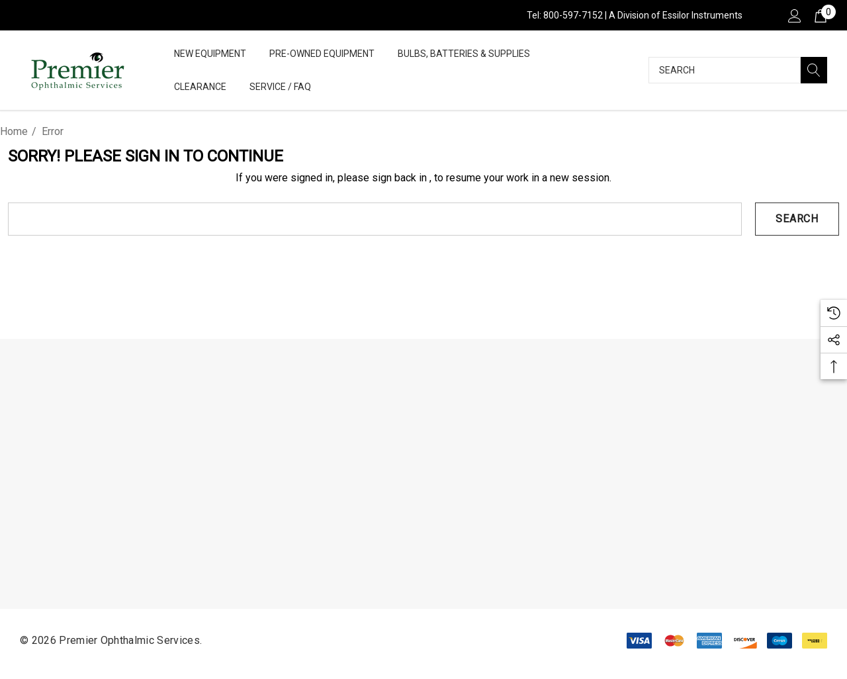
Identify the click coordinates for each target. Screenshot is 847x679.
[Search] (814, 70)
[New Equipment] (210, 54)
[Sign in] (794, 15)
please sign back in (382, 177)
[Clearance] (200, 86)
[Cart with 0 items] (819, 15)
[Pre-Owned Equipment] (322, 54)
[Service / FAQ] (280, 87)
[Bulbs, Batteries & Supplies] (464, 53)
